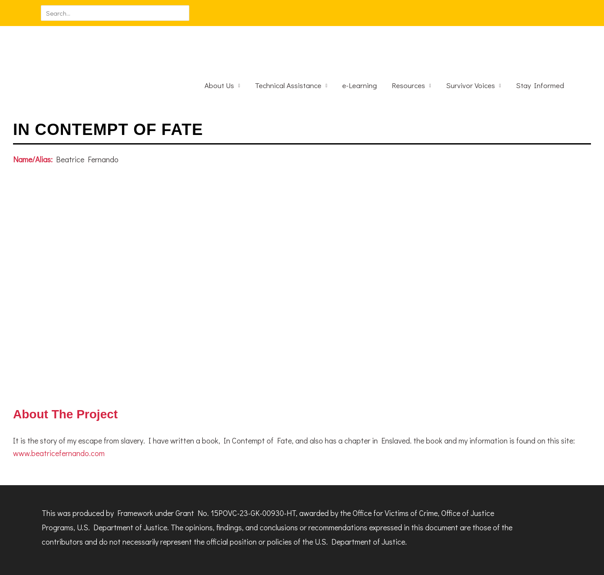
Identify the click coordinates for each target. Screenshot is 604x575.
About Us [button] (219, 54)
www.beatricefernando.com (59, 421)
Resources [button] (408, 54)
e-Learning (359, 54)
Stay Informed (540, 54)
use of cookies (210, 564)
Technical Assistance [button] (288, 54)
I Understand (276, 564)
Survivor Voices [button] (470, 54)
